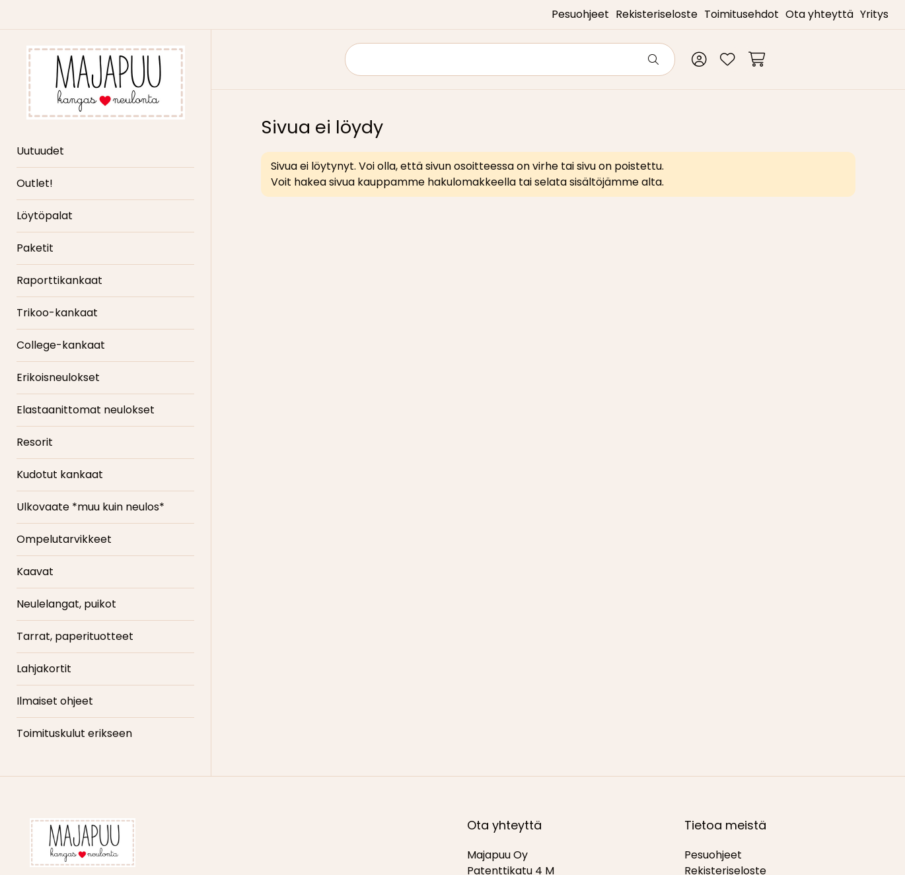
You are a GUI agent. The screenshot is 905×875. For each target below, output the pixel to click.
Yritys (874, 14)
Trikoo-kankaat (57, 312)
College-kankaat (61, 345)
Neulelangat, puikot (66, 604)
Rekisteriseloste (657, 14)
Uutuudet (40, 150)
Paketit (35, 248)
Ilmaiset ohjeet (55, 701)
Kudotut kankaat (60, 474)
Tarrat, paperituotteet (75, 636)
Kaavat (35, 571)
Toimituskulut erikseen (74, 733)
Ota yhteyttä (819, 14)
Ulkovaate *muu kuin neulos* (90, 506)
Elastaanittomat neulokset (86, 409)
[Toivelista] (727, 59)
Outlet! (35, 183)
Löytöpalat (45, 215)
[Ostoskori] (757, 59)
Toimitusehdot (741, 14)
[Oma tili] (699, 59)
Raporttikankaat (59, 280)
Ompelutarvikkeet (64, 539)
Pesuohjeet (580, 14)
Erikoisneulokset (58, 377)
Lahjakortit (44, 668)
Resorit (35, 442)
